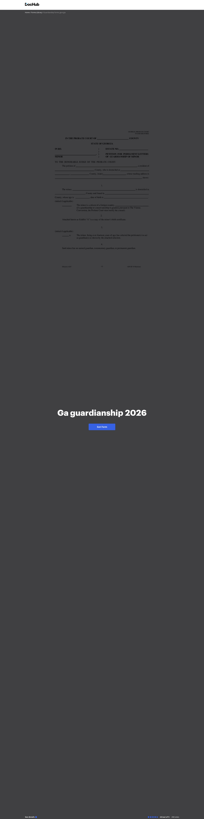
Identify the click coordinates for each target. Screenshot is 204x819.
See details (30, 817)
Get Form (102, 426)
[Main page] (32, 5)
